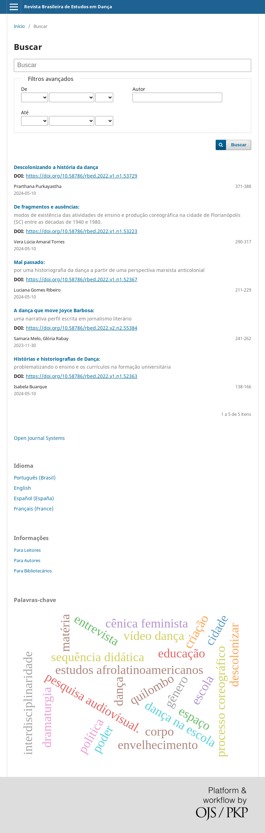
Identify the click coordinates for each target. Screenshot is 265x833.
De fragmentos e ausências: (132, 214)
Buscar (238, 144)
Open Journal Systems (39, 438)
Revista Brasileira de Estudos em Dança (68, 6)
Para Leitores (27, 550)
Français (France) (33, 508)
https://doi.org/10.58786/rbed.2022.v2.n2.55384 (81, 328)
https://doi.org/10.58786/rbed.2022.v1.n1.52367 (81, 279)
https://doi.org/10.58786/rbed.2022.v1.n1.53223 (81, 231)
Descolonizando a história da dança (56, 167)
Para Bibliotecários (33, 571)
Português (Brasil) (35, 477)
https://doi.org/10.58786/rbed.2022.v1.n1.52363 (81, 376)
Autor (138, 89)
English (22, 488)
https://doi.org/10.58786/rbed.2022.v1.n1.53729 (81, 175)
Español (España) (34, 498)
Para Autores (27, 560)
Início (19, 26)
